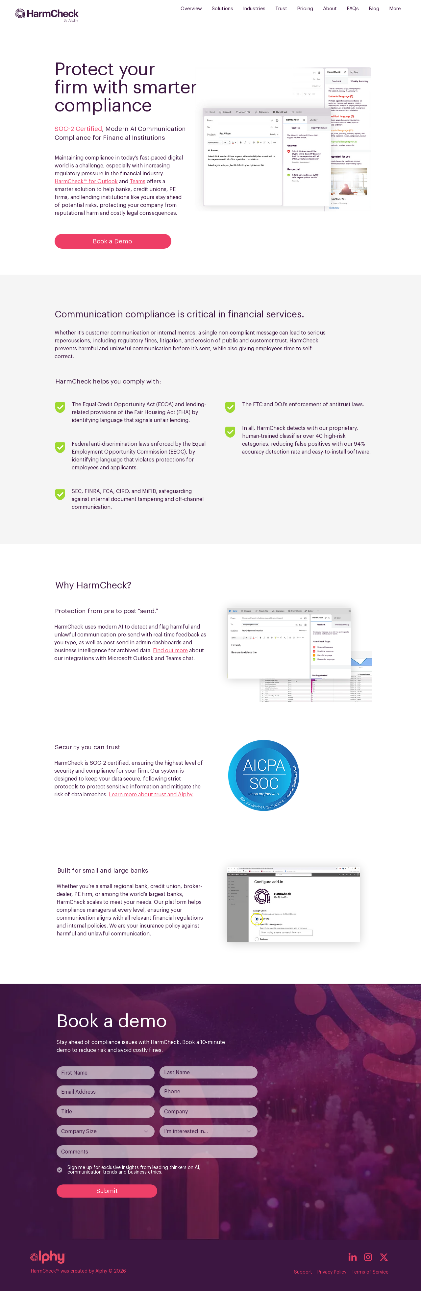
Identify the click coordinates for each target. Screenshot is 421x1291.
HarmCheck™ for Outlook (86, 181)
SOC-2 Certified (78, 129)
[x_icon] (383, 1257)
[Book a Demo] (113, 241)
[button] (222, 13)
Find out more (170, 650)
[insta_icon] (368, 1257)
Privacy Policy (331, 1272)
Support (303, 1272)
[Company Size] (106, 1131)
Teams (137, 181)
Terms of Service (370, 1272)
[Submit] (107, 1191)
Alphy (101, 1271)
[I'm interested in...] (209, 1131)
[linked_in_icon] (352, 1257)
